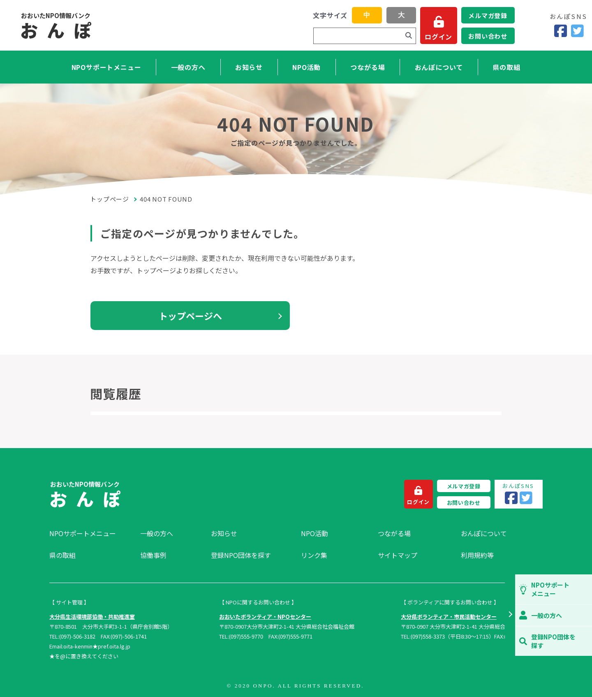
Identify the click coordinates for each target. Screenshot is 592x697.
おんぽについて (439, 67)
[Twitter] (577, 31)
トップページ (109, 199)
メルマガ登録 (487, 15)
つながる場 (367, 67)
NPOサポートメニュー (106, 67)
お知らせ (249, 67)
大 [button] (401, 15)
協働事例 (153, 555)
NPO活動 (306, 67)
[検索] (409, 36)
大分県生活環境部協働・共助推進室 (92, 616)
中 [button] (366, 15)
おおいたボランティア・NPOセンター (265, 616)
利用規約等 (477, 555)
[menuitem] (90, 533)
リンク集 (314, 555)
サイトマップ (397, 555)
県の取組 (506, 67)
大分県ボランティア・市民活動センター (449, 616)
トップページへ (190, 315)
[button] (510, 615)
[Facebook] (560, 31)
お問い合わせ (487, 36)
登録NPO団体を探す (241, 555)
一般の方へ (188, 67)
